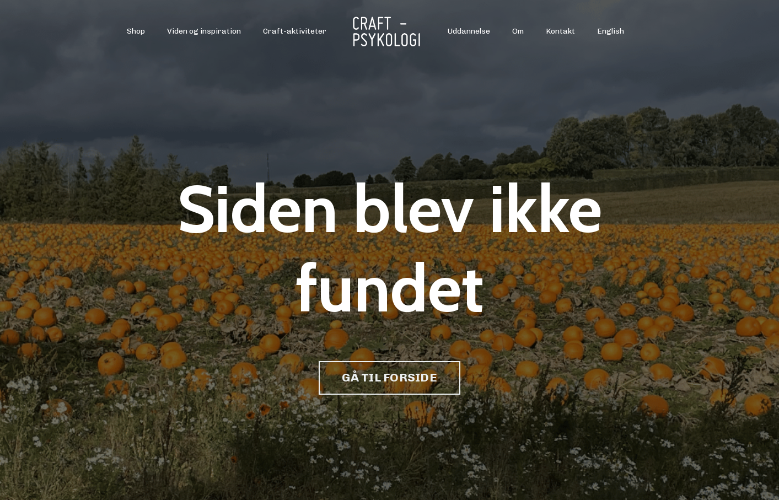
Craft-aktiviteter (294, 31)
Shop (136, 31)
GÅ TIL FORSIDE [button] (389, 377)
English (610, 31)
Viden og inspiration (204, 31)
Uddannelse (469, 31)
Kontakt (560, 31)
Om (518, 31)
